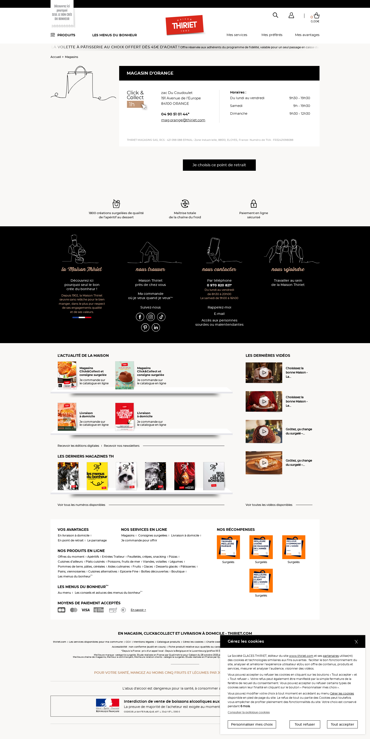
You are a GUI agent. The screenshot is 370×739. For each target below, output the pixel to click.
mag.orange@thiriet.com (183, 120)
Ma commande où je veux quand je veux (150, 296)
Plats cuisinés (95, 561)
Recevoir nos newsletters (121, 445)
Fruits (137, 566)
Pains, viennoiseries (71, 571)
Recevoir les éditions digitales (78, 445)
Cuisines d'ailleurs (70, 561)
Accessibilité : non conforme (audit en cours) (139, 646)
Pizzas (173, 556)
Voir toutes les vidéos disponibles (269, 504)
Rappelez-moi (219, 307)
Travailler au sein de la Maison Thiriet (288, 283)
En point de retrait (71, 540)
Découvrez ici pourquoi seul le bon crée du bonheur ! (82, 285)
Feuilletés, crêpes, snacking (146, 556)
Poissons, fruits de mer (124, 561)
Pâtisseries (188, 566)
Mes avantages (307, 35)
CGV (128, 641)
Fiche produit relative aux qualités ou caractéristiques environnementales (213, 646)
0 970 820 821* (219, 285)
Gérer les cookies (342, 693)
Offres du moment (71, 556)
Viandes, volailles (155, 561)
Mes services (237, 35)
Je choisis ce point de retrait (219, 165)
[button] (291, 16)
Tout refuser (305, 724)
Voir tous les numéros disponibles (81, 504)
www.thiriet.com (301, 656)
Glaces (148, 566)
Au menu (64, 592)
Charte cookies (215, 641)
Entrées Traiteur (113, 556)
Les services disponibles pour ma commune (96, 641)
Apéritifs (93, 556)
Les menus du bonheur (114, 35)
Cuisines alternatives (102, 571)
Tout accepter (342, 724)
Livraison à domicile (185, 535)
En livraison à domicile (73, 535)
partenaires (331, 656)
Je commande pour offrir (139, 540)
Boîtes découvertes (154, 571)
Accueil (55, 57)
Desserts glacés (167, 566)
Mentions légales (144, 641)
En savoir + (138, 610)
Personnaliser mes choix (252, 724)
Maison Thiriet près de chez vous (150, 283)
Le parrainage (97, 540)
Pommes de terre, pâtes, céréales (81, 566)
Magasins (71, 57)
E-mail (219, 314)
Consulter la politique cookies (249, 712)
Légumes (176, 561)
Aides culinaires (119, 566)
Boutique (178, 571)
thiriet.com (59, 641)
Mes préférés (271, 35)
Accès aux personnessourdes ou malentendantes (219, 322)
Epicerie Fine (129, 571)
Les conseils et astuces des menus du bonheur (109, 592)
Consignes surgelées (152, 535)
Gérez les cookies (193, 641)
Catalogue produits (168, 641)
